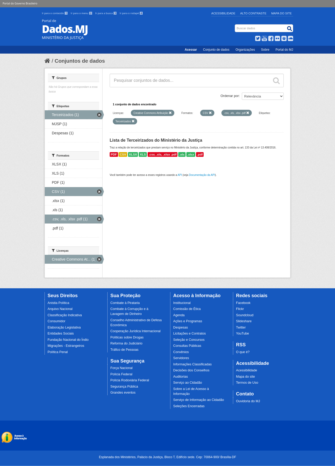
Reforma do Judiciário (126, 343)
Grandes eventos (123, 392)
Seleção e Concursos (189, 340)
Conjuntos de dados (80, 61)
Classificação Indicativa (65, 315)
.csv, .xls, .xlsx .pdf (162, 154)
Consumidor (56, 321)
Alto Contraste (253, 13)
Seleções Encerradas (189, 406)
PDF (114, 154)
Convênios (181, 352)
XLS (143, 154)
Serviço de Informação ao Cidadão (198, 400)
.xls (182, 154)
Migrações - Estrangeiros (66, 346)
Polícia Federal (121, 374)
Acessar (191, 49)
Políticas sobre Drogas (127, 337)
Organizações (245, 49)
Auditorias (180, 376)
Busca (235, 25)
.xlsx (190, 154)
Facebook (243, 303)
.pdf (200, 154)
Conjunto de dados (216, 49)
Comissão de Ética (187, 309)
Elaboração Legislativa (64, 327)
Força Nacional (121, 368)
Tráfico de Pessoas (124, 350)
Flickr (240, 309)
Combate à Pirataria (125, 303)
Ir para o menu (82, 13)
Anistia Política (58, 303)
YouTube (242, 333)
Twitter (241, 327)
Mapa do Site (281, 13)
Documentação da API (202, 175)
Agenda (179, 315)
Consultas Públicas (187, 346)
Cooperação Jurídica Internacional (135, 331)
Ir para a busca (106, 13)
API (180, 175)
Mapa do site (245, 376)
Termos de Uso (247, 382)
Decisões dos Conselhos (191, 370)
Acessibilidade (223, 13)
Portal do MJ (284, 49)
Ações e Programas (187, 321)
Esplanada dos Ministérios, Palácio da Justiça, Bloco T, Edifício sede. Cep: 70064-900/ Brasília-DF (167, 457)
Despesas (180, 327)
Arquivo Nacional (60, 309)
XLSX (133, 154)
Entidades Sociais (61, 333)
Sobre (265, 49)
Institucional (182, 303)
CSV (123, 154)
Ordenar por (230, 96)
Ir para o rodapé (131, 13)
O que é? (243, 352)
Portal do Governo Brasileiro (20, 3)
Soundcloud (245, 315)
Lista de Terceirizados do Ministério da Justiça (156, 140)
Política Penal (58, 352)
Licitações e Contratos (189, 333)
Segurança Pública (124, 386)
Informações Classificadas (192, 364)
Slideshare (244, 321)
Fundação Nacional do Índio (68, 340)
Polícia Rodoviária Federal (129, 380)
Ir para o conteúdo (55, 13)
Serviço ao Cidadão (187, 382)
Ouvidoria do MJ (248, 401)
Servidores (181, 358)
